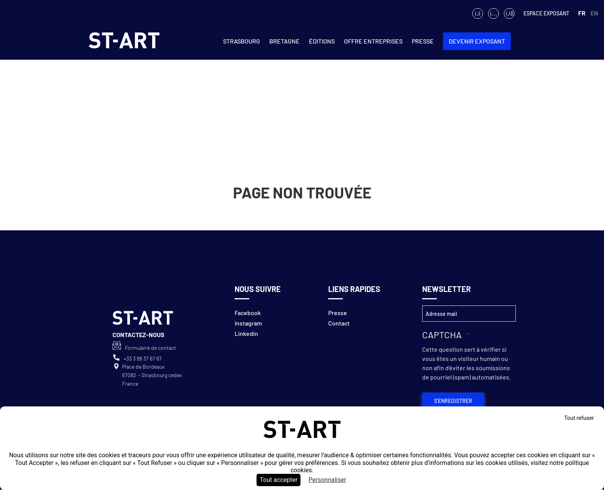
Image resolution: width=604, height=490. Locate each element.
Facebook (248, 312)
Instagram (248, 323)
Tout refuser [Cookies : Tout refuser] (579, 418)
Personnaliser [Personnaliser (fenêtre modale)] (327, 479)
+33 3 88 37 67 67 (143, 358)
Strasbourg (241, 41)
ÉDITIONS (322, 41)
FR (582, 13)
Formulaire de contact (150, 347)
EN (594, 13)
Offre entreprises (373, 41)
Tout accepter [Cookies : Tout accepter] (278, 479)
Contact (339, 323)
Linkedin (246, 333)
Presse (423, 41)
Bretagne (284, 41)
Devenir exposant (477, 41)
